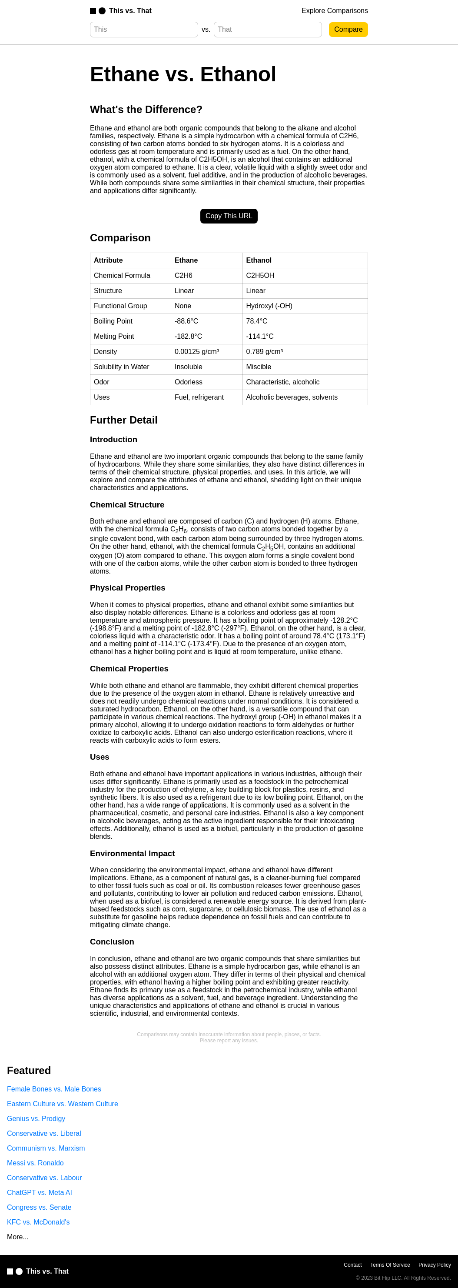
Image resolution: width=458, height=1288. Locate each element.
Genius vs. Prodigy (36, 1118)
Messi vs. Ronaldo (35, 1163)
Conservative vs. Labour (44, 1177)
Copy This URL (229, 216)
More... (18, 1237)
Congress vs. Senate (39, 1207)
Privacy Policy (434, 1265)
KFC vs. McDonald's (38, 1222)
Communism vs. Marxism (46, 1148)
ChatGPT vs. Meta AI (39, 1192)
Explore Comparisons (335, 10)
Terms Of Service (390, 1265)
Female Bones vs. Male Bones (54, 1089)
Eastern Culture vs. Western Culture (62, 1104)
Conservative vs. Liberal (44, 1133)
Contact (353, 1265)
